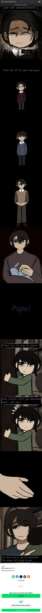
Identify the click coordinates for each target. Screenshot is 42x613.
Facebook (17, 576)
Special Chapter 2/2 (10, 1)
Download (21, 596)
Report (21, 586)
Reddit (28, 576)
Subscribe (21, 580)
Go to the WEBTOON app (21, 610)
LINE (13, 576)
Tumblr (24, 576)
